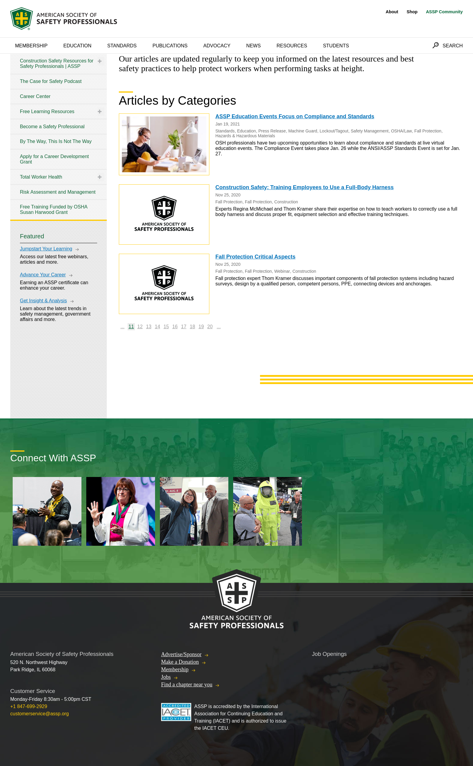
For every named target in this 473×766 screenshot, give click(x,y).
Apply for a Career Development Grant (54, 159)
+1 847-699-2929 (28, 706)
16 (175, 326)
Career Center (35, 96)
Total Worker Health (41, 177)
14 (157, 326)
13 (148, 326)
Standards (122, 45)
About (392, 11)
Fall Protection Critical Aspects (255, 257)
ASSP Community (444, 11)
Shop (412, 11)
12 (140, 326)
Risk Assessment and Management (58, 192)
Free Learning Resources (47, 111)
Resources (292, 45)
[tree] (58, 137)
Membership (31, 45)
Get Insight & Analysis (43, 300)
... (122, 326)
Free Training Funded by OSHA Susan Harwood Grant (53, 209)
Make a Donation (180, 662)
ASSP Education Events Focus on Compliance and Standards (294, 116)
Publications (169, 45)
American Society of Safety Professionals (64, 18)
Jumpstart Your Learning (46, 248)
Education (77, 45)
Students (336, 45)
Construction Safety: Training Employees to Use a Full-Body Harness (304, 187)
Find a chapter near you (186, 685)
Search (453, 45)
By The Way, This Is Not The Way (56, 141)
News (253, 45)
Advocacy (216, 45)
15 (166, 326)
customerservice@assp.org (39, 713)
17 (183, 326)
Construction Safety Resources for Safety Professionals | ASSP (57, 63)
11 (131, 326)
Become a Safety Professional (52, 126)
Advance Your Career (43, 274)
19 (201, 326)
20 (210, 326)
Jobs (166, 677)
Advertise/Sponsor (181, 654)
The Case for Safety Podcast (51, 81)
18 (192, 326)
